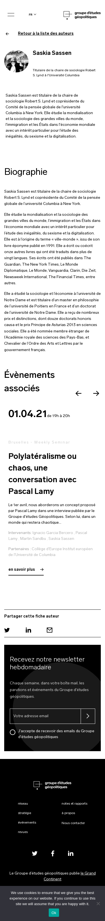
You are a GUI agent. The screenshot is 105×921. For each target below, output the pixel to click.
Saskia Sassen (61, 539)
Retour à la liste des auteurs (40, 34)
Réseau (23, 803)
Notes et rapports (74, 803)
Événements (27, 822)
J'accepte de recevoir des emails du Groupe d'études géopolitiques (56, 734)
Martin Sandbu (33, 539)
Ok (54, 913)
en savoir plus (26, 570)
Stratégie (24, 813)
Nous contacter (73, 823)
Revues (23, 832)
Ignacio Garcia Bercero (52, 533)
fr (30, 15)
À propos (68, 813)
